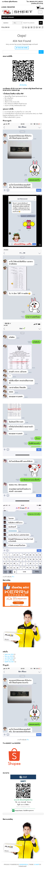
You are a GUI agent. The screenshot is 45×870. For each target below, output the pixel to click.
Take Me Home (22, 47)
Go (41, 23)
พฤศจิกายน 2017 (9, 661)
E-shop (36, 864)
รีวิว (13, 576)
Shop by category (8, 17)
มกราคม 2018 (9, 660)
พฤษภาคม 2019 (9, 654)
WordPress (23, 864)
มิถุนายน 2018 (9, 656)
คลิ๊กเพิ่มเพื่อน (23, 85)
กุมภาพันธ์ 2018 (9, 658)
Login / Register (8, 7)
